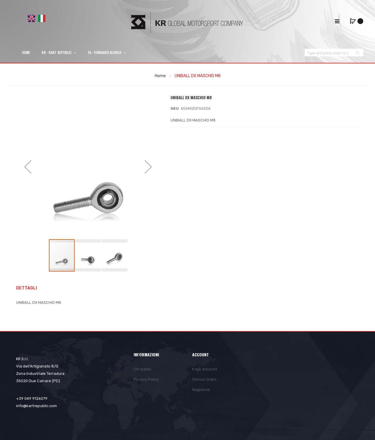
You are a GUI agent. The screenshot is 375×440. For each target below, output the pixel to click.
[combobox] (328, 52)
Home (160, 75)
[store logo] (187, 22)
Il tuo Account (204, 369)
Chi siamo (142, 369)
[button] (28, 167)
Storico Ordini (204, 379)
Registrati (201, 389)
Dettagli (26, 288)
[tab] (29, 288)
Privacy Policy (146, 379)
